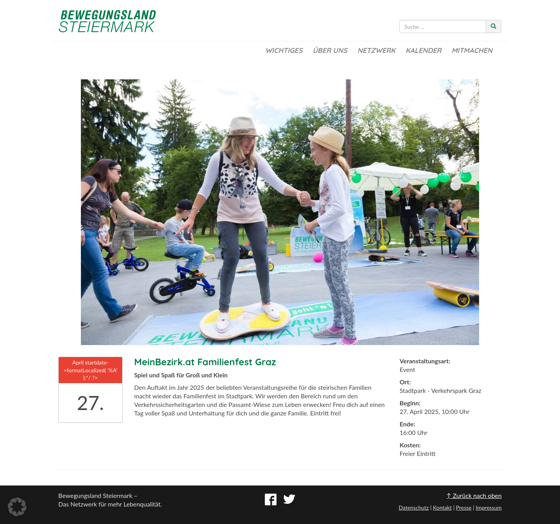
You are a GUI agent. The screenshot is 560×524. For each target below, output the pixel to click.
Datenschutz (414, 507)
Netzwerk (376, 50)
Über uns (330, 50)
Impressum (489, 507)
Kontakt (442, 507)
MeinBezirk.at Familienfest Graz (205, 362)
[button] (17, 507)
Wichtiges (284, 50)
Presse (463, 507)
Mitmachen (472, 50)
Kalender (423, 50)
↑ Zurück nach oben (474, 495)
